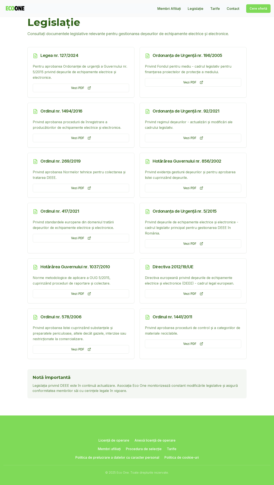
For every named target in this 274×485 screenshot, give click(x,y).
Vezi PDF (81, 88)
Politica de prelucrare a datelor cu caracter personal (117, 457)
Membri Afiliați (169, 8)
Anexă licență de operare (155, 440)
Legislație (195, 8)
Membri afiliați (109, 449)
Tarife (215, 8)
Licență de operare (113, 440)
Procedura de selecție (144, 449)
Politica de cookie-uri (181, 457)
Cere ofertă (258, 8)
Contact (233, 8)
